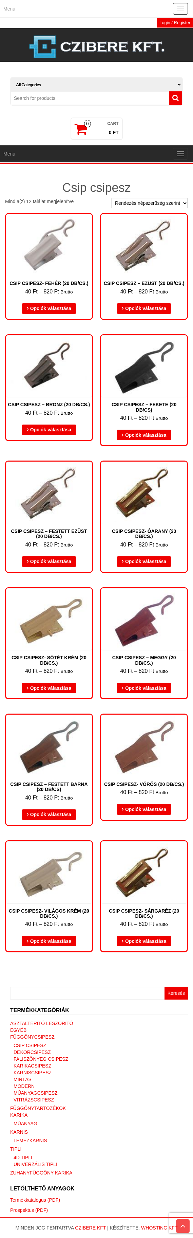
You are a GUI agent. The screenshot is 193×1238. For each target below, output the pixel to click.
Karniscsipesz (33, 1072)
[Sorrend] (150, 203)
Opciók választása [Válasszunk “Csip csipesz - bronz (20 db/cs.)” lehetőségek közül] (50, 429)
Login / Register (174, 22)
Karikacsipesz (32, 1066)
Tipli (15, 1149)
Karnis (19, 1132)
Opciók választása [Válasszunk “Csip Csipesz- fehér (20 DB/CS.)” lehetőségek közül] (50, 308)
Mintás (23, 1079)
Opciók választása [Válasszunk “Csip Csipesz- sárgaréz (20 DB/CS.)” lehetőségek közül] (145, 941)
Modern (24, 1086)
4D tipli (23, 1157)
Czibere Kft (90, 1228)
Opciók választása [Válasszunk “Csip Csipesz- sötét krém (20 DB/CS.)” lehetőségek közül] (50, 688)
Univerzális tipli (35, 1164)
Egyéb (18, 1030)
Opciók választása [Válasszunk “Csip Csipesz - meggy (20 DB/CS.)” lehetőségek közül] (145, 688)
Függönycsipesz (32, 1037)
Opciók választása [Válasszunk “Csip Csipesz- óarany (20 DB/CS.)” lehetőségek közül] (145, 561)
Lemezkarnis (30, 1140)
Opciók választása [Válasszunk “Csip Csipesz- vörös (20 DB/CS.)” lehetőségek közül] (145, 809)
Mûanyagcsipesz (36, 1093)
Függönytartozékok (38, 1108)
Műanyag (25, 1123)
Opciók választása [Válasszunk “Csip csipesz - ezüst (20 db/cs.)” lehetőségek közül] (145, 308)
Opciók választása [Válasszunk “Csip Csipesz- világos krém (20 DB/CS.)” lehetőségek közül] (50, 941)
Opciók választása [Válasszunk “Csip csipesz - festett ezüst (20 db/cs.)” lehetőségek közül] (50, 561)
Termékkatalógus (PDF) (35, 1200)
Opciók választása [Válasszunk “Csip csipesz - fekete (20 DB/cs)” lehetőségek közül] (145, 435)
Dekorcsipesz (32, 1052)
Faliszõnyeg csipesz (41, 1059)
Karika (18, 1115)
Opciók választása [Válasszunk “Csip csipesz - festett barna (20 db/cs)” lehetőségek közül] (50, 814)
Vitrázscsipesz (34, 1099)
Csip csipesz (30, 1045)
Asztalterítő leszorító (41, 1023)
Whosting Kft (159, 1228)
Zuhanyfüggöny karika (41, 1173)
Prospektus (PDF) (29, 1210)
